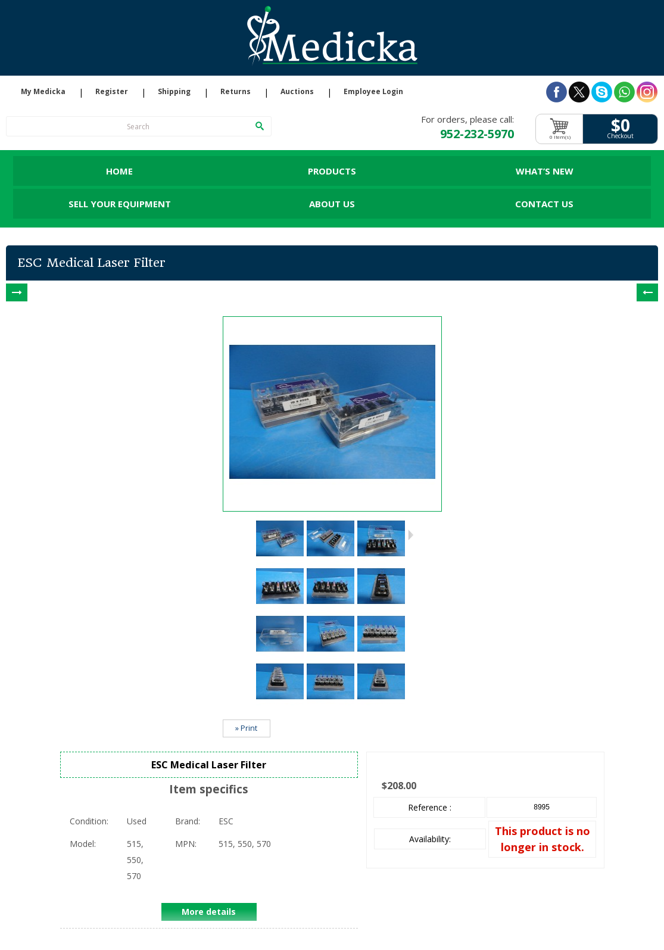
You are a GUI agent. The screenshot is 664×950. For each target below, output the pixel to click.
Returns (235, 92)
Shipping (174, 92)
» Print (246, 728)
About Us (332, 204)
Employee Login (373, 92)
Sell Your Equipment (119, 204)
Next (410, 534)
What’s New (544, 171)
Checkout (620, 136)
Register (111, 92)
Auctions (297, 92)
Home (119, 171)
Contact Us (544, 204)
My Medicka (43, 92)
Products (332, 171)
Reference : (429, 807)
